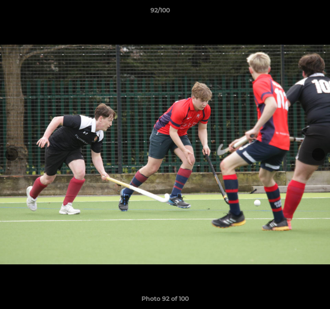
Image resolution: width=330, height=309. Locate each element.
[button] (299, 12)
